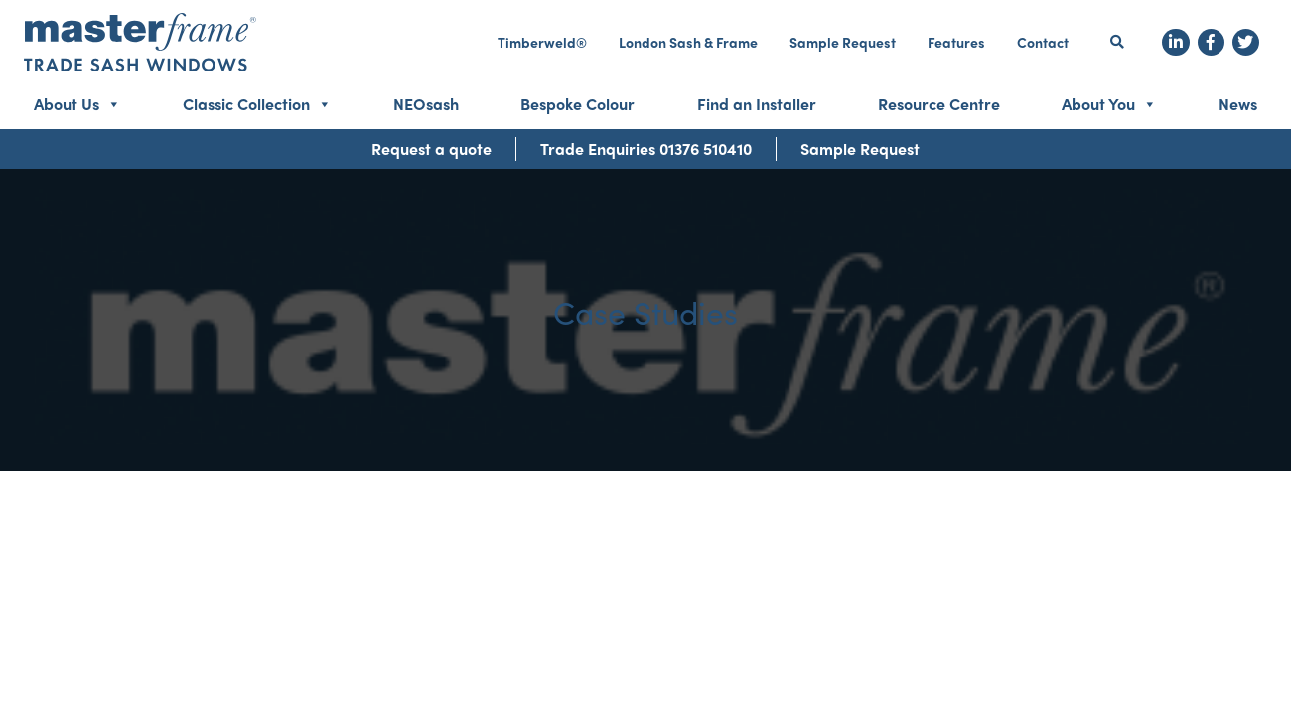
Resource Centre (939, 103)
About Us (77, 104)
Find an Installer (756, 103)
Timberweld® (542, 42)
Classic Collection (257, 104)
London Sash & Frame (688, 42)
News (1238, 103)
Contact (1043, 42)
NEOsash (426, 103)
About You (1109, 104)
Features (956, 42)
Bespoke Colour (577, 103)
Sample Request (842, 42)
